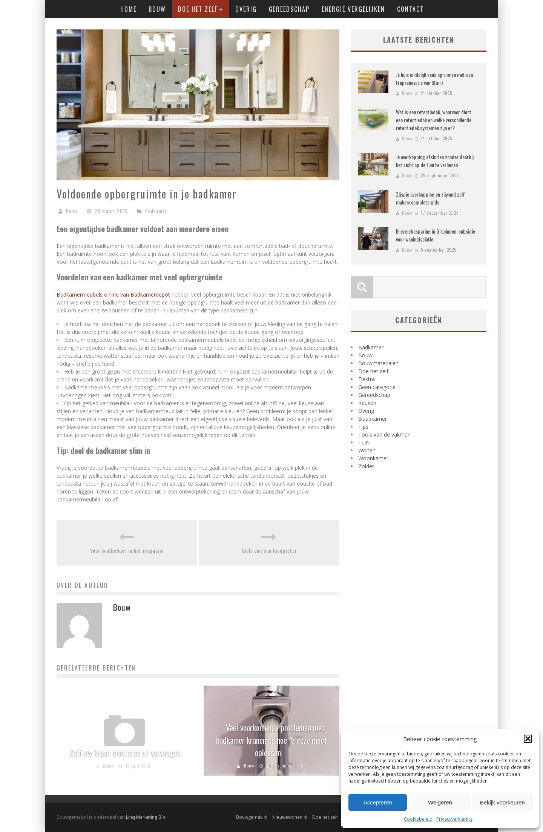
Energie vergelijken (353, 9)
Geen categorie (377, 387)
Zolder (366, 466)
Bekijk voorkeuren (502, 802)
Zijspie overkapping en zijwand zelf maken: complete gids (430, 198)
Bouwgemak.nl (251, 817)
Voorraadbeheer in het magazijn (127, 550)
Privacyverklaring (454, 819)
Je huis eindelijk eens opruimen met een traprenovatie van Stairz (434, 78)
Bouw (157, 9)
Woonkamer (373, 458)
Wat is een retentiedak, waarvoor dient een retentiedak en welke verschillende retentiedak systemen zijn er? (433, 120)
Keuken (367, 402)
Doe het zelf (198, 9)
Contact (410, 9)
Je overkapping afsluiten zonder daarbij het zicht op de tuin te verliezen (435, 161)
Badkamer (156, 211)
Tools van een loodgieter (269, 550)
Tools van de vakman (384, 434)
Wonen (367, 450)
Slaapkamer (372, 418)
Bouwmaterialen (378, 363)
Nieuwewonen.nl (289, 817)
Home (128, 9)
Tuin (363, 442)
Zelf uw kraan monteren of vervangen (124, 752)
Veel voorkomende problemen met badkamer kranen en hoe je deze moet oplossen (271, 739)
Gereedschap (289, 9)
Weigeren (440, 802)
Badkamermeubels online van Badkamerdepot (113, 294)
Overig (246, 9)
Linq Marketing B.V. (146, 817)
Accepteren (378, 802)
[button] (528, 739)
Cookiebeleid (418, 819)
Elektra (366, 379)
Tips (363, 426)
